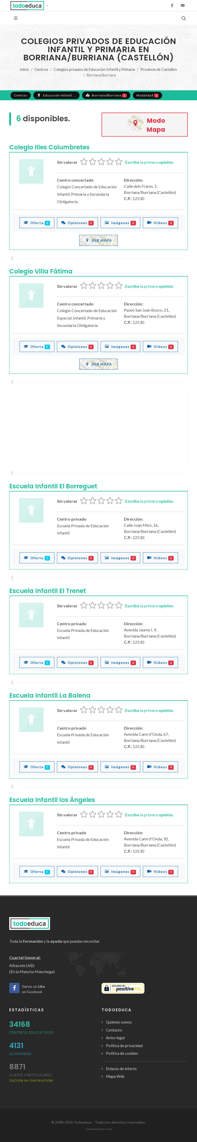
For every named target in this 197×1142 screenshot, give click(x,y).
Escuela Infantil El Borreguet (53, 486)
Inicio (24, 69)
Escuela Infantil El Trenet (47, 591)
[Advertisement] (98, 428)
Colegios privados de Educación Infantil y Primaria (94, 69)
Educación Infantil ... (56, 95)
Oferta (37, 222)
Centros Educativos (31, 1032)
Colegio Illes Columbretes (49, 147)
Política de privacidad (124, 1045)
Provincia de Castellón (158, 69)
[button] (31, 5)
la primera (149, 162)
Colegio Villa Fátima (41, 271)
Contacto (114, 1030)
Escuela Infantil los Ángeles (52, 800)
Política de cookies (122, 1053)
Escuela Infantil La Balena (50, 695)
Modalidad (147, 95)
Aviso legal (115, 1037)
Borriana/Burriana (106, 95)
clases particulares (31, 1077)
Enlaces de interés (121, 1068)
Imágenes (120, 222)
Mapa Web (115, 1076)
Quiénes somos (119, 1022)
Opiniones (77, 222)
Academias (20, 1053)
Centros (41, 69)
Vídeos (160, 222)
